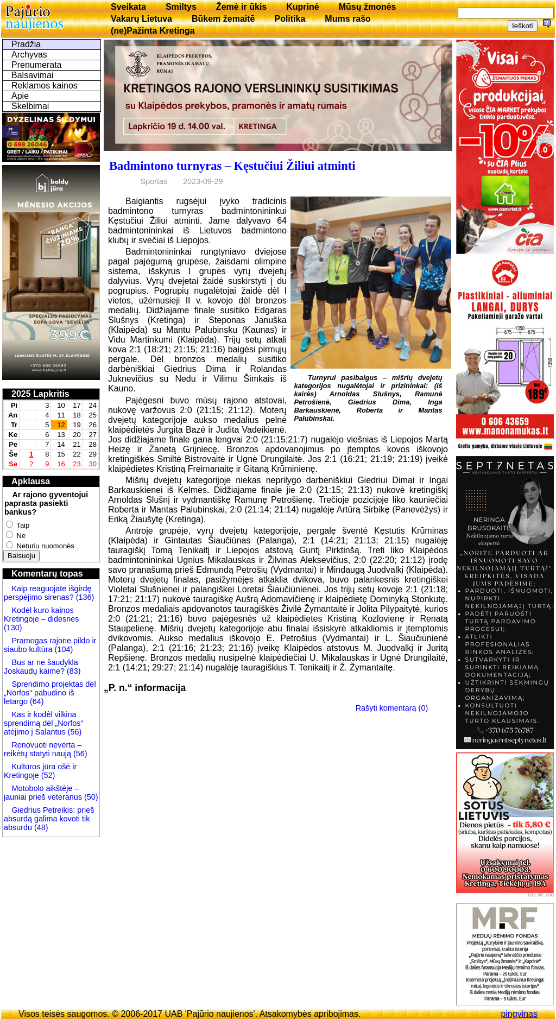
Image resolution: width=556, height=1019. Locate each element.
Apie (20, 95)
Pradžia (26, 44)
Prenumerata (36, 64)
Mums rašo (347, 18)
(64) (36, 701)
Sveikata (128, 6)
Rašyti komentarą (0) (392, 708)
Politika (289, 18)
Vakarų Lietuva (141, 18)
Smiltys (181, 6)
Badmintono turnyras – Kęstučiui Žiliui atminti (232, 166)
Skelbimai (30, 106)
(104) (63, 649)
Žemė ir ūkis (241, 6)
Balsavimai (32, 75)
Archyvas (29, 54)
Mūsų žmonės (367, 6)
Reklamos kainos (44, 85)
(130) (13, 627)
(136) (84, 597)
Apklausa (30, 481)
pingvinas (519, 1013)
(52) (47, 775)
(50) (90, 797)
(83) (73, 671)
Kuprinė (302, 6)
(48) (41, 827)
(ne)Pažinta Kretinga (153, 30)
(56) (74, 731)
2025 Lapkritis (40, 393)
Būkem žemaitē (223, 18)
